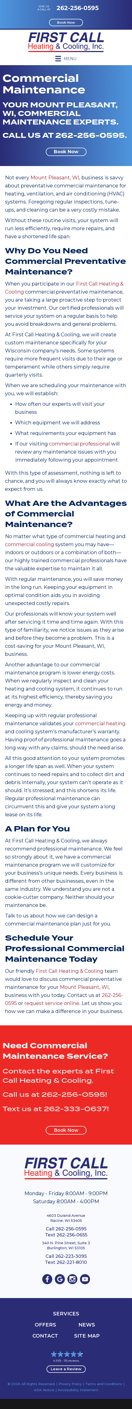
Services (66, 1314)
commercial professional (79, 444)
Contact (45, 1336)
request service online (51, 1003)
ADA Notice (44, 1390)
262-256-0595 (78, 8)
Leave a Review (66, 1368)
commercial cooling (29, 544)
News (86, 1325)
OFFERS (45, 1325)
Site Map (87, 1336)
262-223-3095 (71, 1256)
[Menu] (66, 58)
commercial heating (100, 723)
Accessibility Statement (78, 1390)
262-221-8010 (72, 1262)
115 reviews (71, 1360)
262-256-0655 (72, 1235)
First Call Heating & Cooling (69, 971)
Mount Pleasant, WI (54, 178)
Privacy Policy (70, 1384)
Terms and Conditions (103, 1384)
